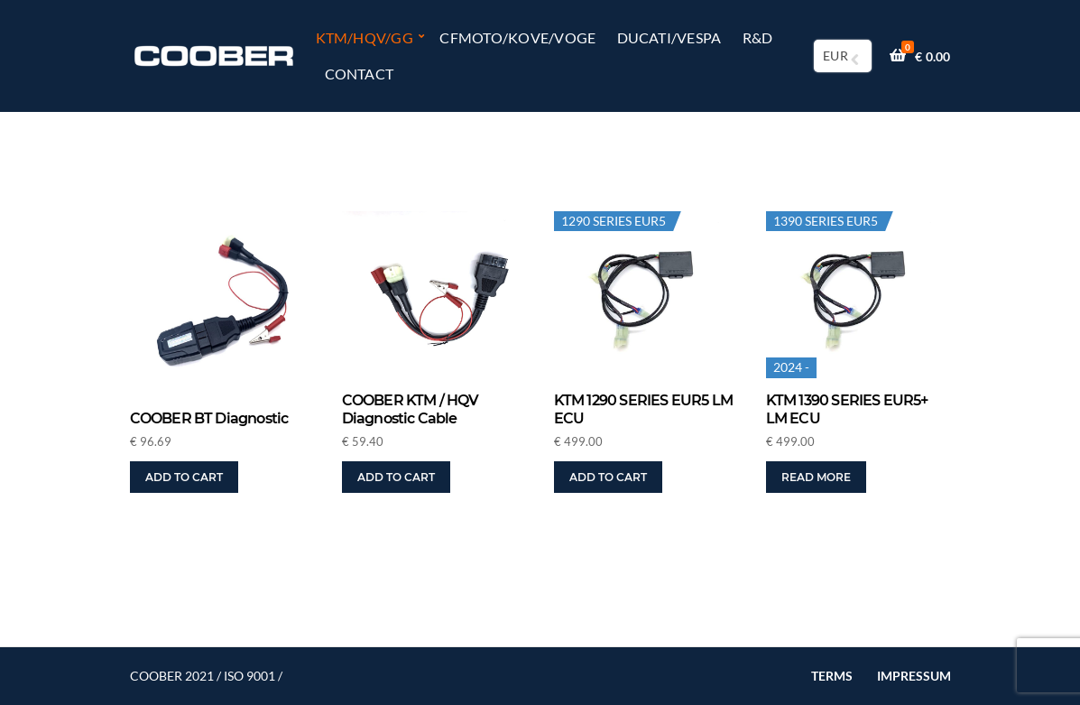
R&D (758, 37)
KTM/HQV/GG (364, 37)
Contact (359, 73)
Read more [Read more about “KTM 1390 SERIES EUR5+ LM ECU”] (816, 477)
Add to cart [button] (184, 477)
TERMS (832, 675)
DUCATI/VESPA (669, 37)
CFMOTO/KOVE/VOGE (517, 37)
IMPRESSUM (914, 675)
